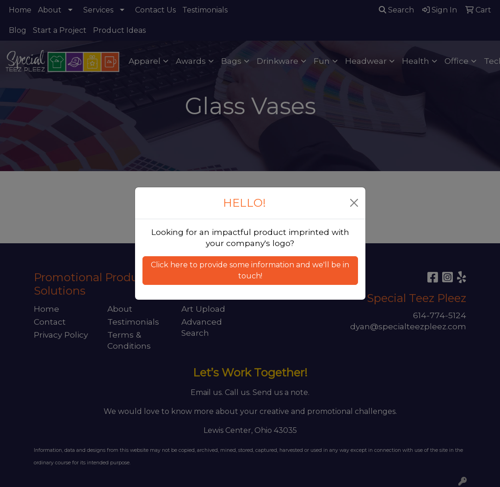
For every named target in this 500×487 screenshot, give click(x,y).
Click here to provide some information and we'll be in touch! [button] (250, 270)
